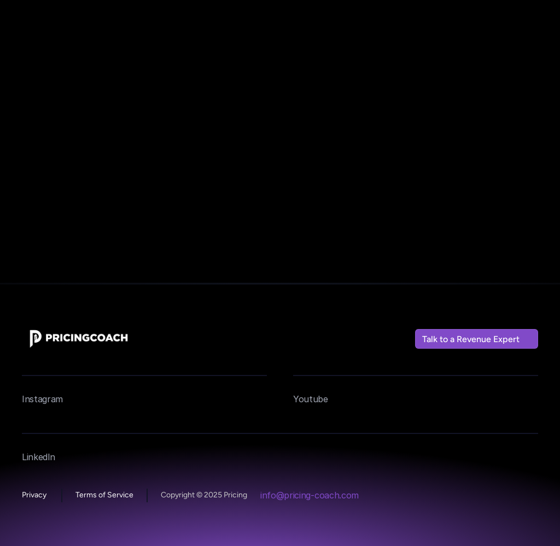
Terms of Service (104, 495)
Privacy (35, 495)
